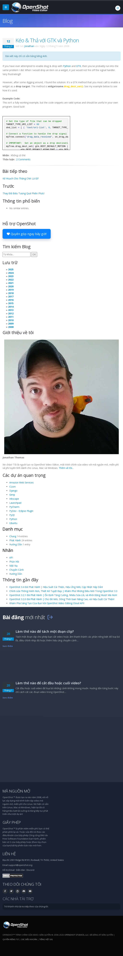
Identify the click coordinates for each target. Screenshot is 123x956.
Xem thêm (8, 646)
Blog (8, 20)
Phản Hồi (14, 561)
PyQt (12, 515)
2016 (11, 299)
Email (12, 870)
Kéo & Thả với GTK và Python (47, 40)
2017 (11, 296)
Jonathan (29, 46)
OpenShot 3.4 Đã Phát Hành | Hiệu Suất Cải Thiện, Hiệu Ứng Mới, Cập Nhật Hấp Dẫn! (56, 587)
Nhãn (8, 550)
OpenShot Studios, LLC (76, 935)
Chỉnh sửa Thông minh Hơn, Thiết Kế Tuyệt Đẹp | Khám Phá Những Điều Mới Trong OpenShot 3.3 (63, 591)
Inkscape (14, 498)
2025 (11, 269)
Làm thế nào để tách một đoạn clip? (45, 631)
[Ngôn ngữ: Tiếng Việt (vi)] (117, 8)
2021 (11, 283)
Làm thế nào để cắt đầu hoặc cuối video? (48, 683)
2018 (11, 293)
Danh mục (13, 529)
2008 (11, 327)
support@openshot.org (20, 865)
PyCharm (14, 506)
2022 (11, 279)
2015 (11, 303)
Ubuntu (13, 523)
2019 (11, 289)
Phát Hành (15, 540)
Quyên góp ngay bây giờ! (26, 234)
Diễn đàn (20, 870)
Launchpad (15, 502)
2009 (11, 323)
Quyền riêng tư (11, 939)
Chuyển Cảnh (16, 569)
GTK (78, 66)
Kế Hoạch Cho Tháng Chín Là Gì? (21, 178)
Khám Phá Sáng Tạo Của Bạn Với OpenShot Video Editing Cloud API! (46, 603)
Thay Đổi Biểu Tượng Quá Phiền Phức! (23, 193)
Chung (12, 536)
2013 (11, 310)
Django (13, 490)
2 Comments (23, 159)
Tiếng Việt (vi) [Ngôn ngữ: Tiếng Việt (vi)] (46, 939)
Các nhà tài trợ (18, 898)
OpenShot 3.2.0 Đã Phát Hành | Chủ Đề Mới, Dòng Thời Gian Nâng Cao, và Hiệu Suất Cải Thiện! (61, 599)
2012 (11, 313)
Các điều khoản (29, 939)
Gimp (12, 494)
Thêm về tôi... (66, 468)
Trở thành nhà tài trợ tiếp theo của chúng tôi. (26, 906)
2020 (11, 286)
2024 (11, 272)
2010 (11, 320)
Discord (30, 870)
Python (67, 66)
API (11, 557)
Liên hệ (9, 853)
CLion (12, 486)
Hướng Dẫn (15, 544)
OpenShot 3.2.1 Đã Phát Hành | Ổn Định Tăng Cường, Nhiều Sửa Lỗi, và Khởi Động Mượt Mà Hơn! (63, 595)
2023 (11, 276)
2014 (11, 306)
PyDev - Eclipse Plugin (21, 510)
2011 (11, 316)
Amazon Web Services (21, 482)
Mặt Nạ (13, 565)
